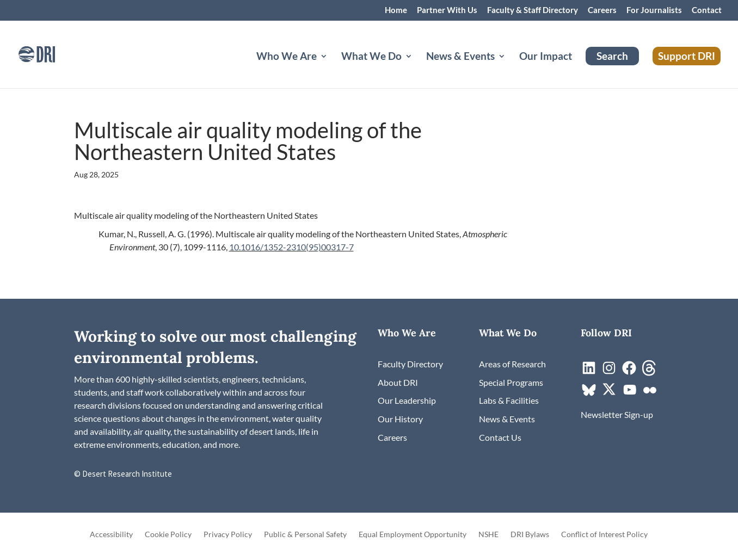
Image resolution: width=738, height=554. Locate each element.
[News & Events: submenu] (510, 69)
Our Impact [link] (545, 57)
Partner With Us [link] (447, 10)
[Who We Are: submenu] (332, 69)
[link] (51, 53)
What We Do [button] (371, 57)
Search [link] (612, 56)
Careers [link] (602, 10)
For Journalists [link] (654, 10)
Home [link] (396, 10)
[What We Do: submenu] (417, 69)
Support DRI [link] (686, 56)
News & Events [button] (460, 57)
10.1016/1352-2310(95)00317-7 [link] (291, 247)
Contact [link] (707, 10)
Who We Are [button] (286, 57)
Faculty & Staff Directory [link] (532, 10)
